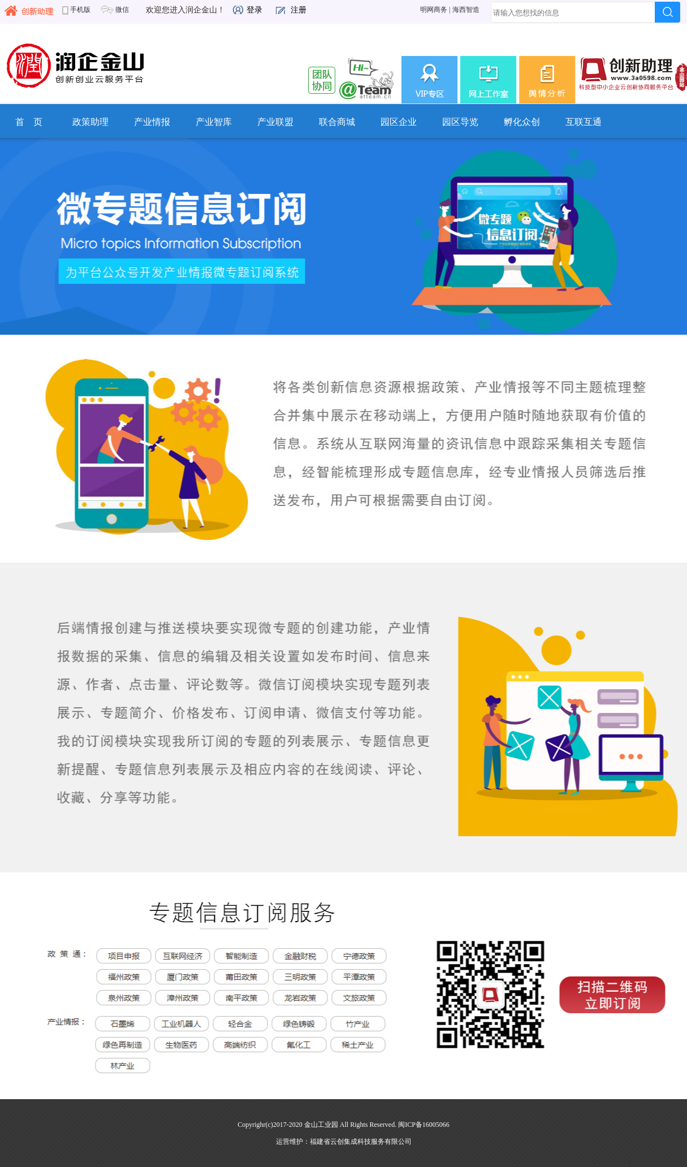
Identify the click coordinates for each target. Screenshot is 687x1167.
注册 (298, 10)
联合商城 (337, 122)
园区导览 (460, 122)
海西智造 (465, 10)
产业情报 (152, 122)
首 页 (28, 122)
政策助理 (90, 122)
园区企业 (399, 122)
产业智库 (214, 122)
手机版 (76, 10)
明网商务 (433, 10)
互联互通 (583, 122)
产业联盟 (275, 122)
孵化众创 (522, 122)
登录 (254, 10)
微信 (114, 10)
